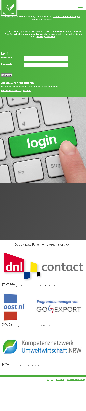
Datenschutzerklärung (76, 380)
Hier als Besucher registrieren (16, 90)
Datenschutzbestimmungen (66, 16)
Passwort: (6, 64)
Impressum (60, 380)
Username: (6, 57)
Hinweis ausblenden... (43, 19)
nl (52, 380)
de (48, 380)
